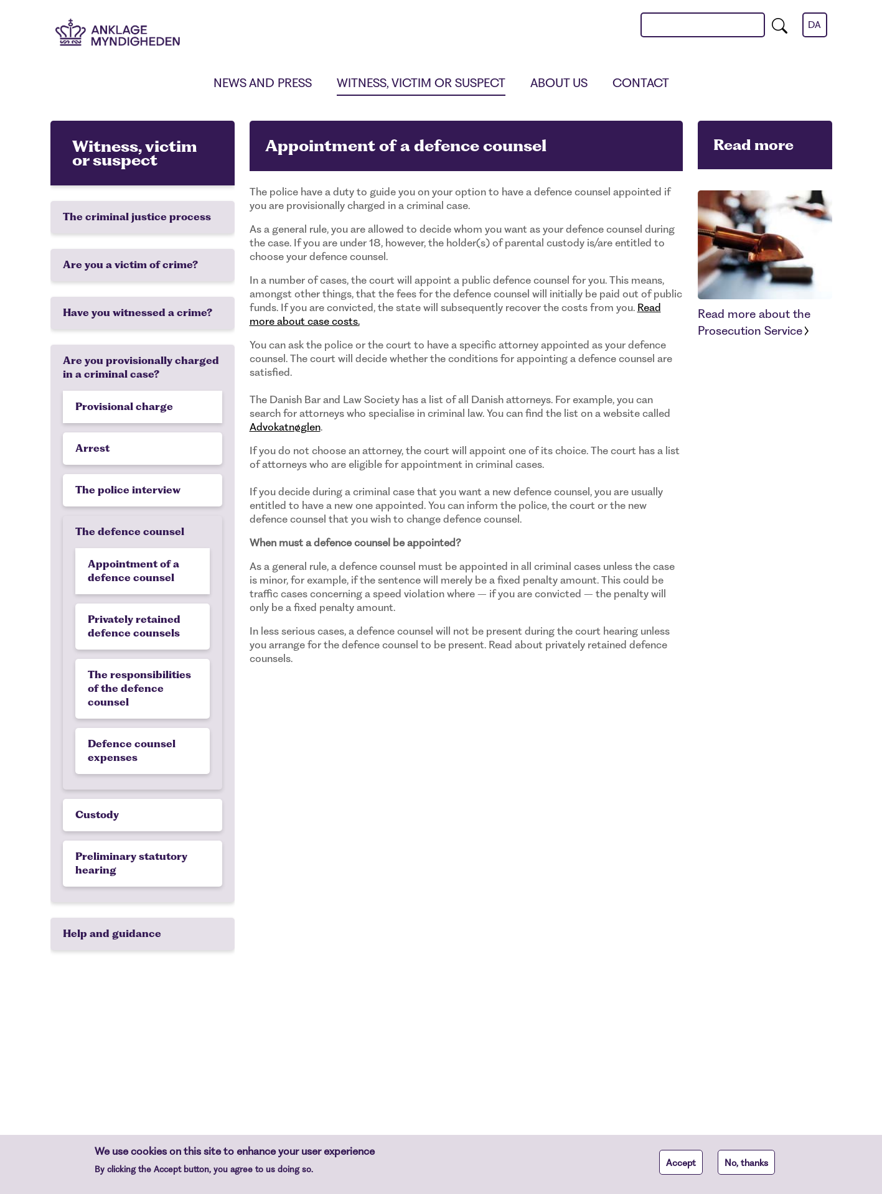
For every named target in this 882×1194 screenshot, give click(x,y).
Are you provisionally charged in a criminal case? (141, 367)
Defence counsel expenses (132, 750)
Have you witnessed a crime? (137, 313)
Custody (97, 815)
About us (559, 83)
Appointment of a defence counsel (133, 571)
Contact (640, 83)
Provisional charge (124, 407)
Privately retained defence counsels (134, 626)
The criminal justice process (137, 217)
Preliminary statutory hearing (131, 863)
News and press (262, 83)
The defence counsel (129, 532)
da (814, 24)
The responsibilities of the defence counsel (139, 688)
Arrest (92, 448)
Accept (681, 1167)
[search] (779, 24)
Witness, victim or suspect (421, 83)
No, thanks (746, 1167)
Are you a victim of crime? (130, 265)
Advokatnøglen (285, 427)
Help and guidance (112, 934)
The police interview (128, 490)
